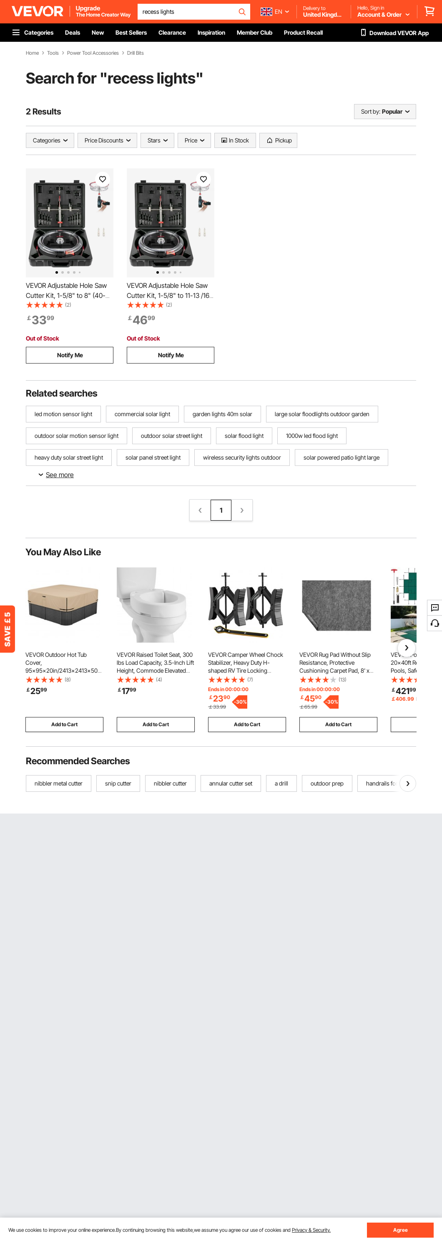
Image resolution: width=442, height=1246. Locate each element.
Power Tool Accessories (93, 53)
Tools (53, 53)
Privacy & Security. (311, 1230)
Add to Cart (64, 724)
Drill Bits (135, 53)
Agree (400, 1230)
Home (32, 53)
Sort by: (370, 111)
